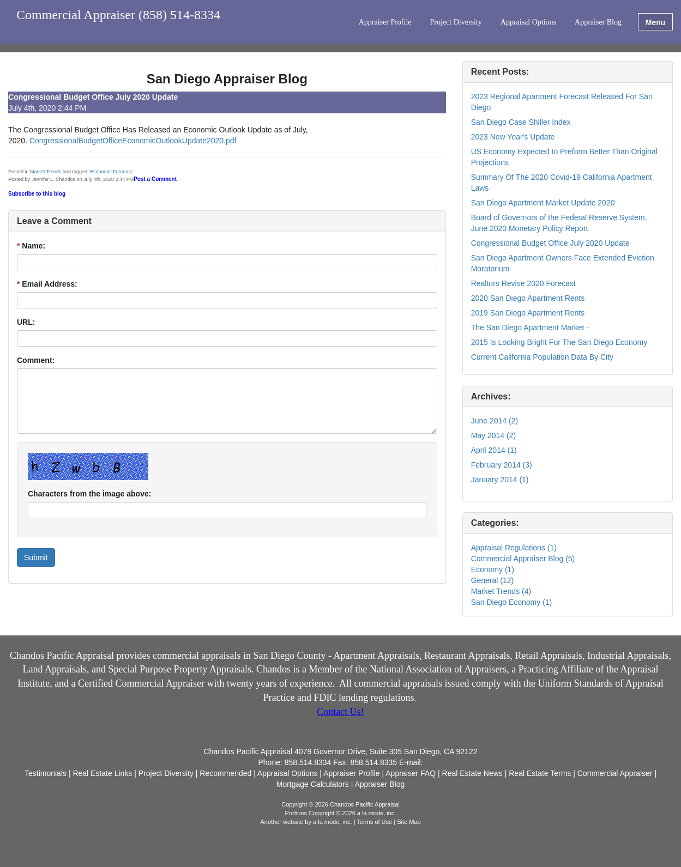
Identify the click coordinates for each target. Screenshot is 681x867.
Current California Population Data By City (542, 357)
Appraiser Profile (385, 22)
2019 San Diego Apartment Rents (528, 312)
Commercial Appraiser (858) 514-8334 (118, 15)
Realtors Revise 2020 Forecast (523, 283)
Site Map (408, 822)
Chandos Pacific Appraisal (62, 655)
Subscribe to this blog (36, 194)
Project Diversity (456, 22)
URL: (26, 322)
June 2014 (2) (494, 420)
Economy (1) (492, 569)
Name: (31, 245)
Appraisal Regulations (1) (514, 547)
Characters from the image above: (89, 493)
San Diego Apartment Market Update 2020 (543, 202)
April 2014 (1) (494, 450)
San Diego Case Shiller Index (521, 122)
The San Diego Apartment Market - (530, 327)
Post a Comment (155, 179)
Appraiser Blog (598, 22)
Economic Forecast (111, 171)
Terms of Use (374, 822)
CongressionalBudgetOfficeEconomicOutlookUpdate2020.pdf (133, 140)
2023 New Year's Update (513, 136)
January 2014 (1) (500, 479)
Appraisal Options (528, 22)
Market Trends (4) (501, 591)
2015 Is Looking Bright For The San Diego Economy (559, 342)
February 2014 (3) (501, 464)
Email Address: (47, 284)
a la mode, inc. (332, 822)
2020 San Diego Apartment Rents (528, 298)
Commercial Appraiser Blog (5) (523, 558)
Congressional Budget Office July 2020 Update (550, 243)
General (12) (492, 580)
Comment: (36, 360)
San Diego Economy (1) (511, 602)
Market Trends (46, 171)
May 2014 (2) (493, 435)
